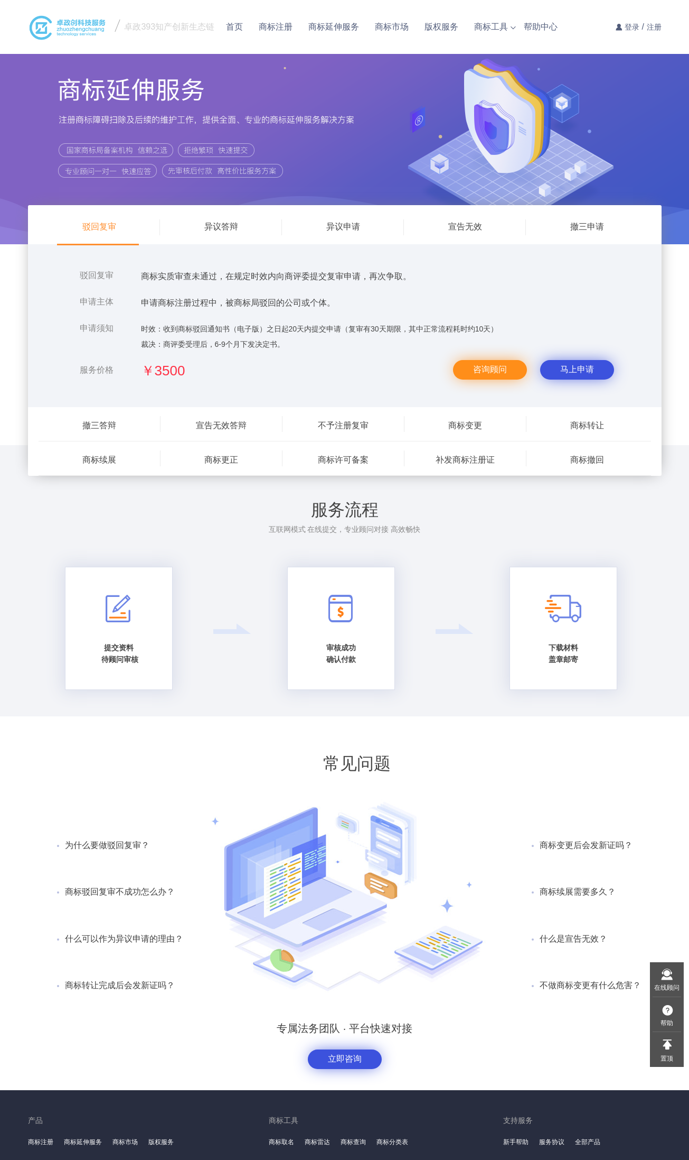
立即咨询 (345, 1058)
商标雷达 (317, 1142)
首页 (234, 26)
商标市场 (392, 26)
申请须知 (97, 328)
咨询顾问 (490, 369)
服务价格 (97, 369)
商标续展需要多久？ (578, 891)
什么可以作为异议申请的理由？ (124, 938)
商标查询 (353, 1142)
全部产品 (587, 1142)
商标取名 (281, 1142)
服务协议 (551, 1142)
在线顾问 (666, 987)
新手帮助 (515, 1142)
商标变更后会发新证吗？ (586, 845)
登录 (632, 27)
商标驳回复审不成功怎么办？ (120, 891)
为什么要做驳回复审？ (107, 845)
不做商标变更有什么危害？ (590, 985)
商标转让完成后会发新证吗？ (120, 985)
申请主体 (97, 301)
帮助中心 (541, 26)
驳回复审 (97, 275)
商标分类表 (392, 1142)
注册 (654, 27)
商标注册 (275, 26)
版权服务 (441, 26)
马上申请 (577, 369)
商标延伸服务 (333, 26)
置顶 (666, 1058)
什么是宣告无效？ (573, 938)
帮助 (666, 1023)
